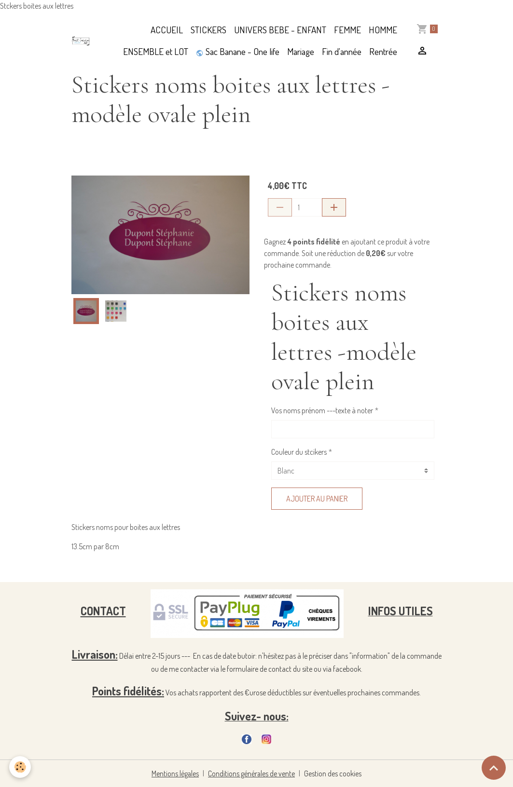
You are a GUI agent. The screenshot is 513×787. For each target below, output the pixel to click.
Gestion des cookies (333, 773)
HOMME (383, 30)
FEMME (347, 30)
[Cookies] (20, 767)
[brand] (80, 41)
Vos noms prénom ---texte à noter (322, 410)
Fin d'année (341, 51)
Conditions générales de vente (251, 773)
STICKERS (208, 30)
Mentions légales (175, 773)
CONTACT (103, 610)
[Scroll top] (494, 768)
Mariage (300, 51)
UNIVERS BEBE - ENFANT (280, 30)
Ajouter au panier (316, 498)
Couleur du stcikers (299, 452)
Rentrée (383, 51)
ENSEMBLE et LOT (155, 51)
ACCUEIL (167, 30)
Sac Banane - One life (237, 51)
